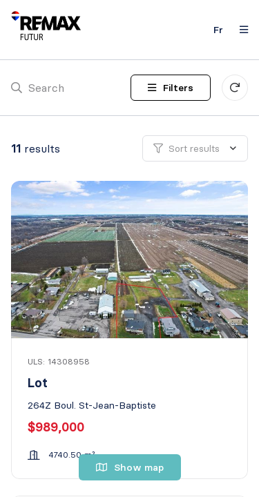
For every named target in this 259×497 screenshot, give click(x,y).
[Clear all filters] (235, 88)
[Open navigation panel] (239, 29)
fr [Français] (218, 29)
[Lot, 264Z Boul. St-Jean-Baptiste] (130, 259)
